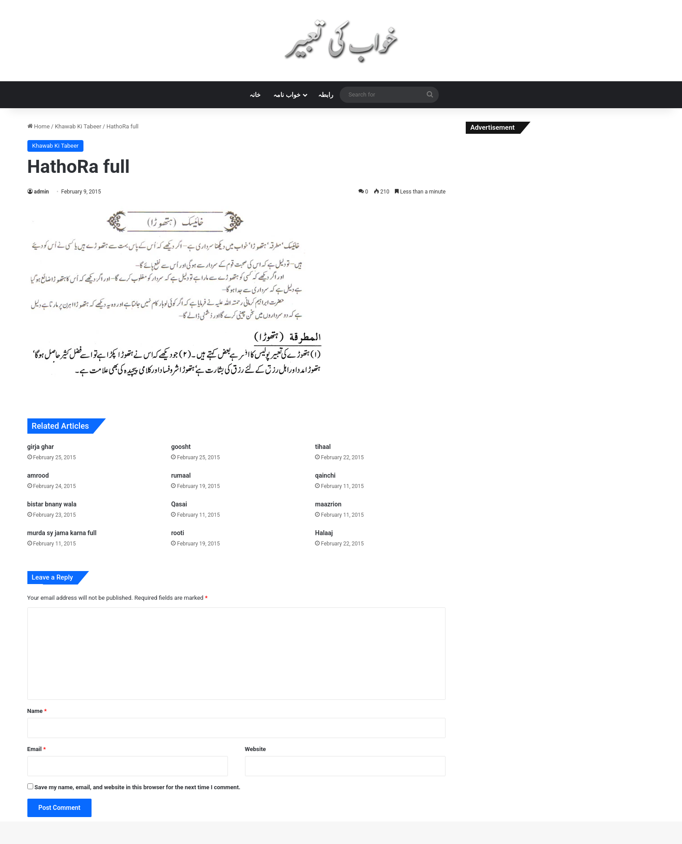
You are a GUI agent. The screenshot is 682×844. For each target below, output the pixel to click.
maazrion (328, 504)
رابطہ (325, 94)
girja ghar (40, 446)
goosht (181, 446)
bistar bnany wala (52, 504)
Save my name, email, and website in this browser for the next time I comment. (137, 787)
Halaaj (324, 532)
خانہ (255, 94)
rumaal (181, 475)
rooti (177, 532)
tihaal (323, 446)
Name (37, 711)
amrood (38, 475)
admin (41, 192)
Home (38, 126)
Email (36, 749)
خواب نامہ (286, 94)
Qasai (179, 504)
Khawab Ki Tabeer (78, 126)
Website (255, 749)
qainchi (325, 475)
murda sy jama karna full (61, 532)
